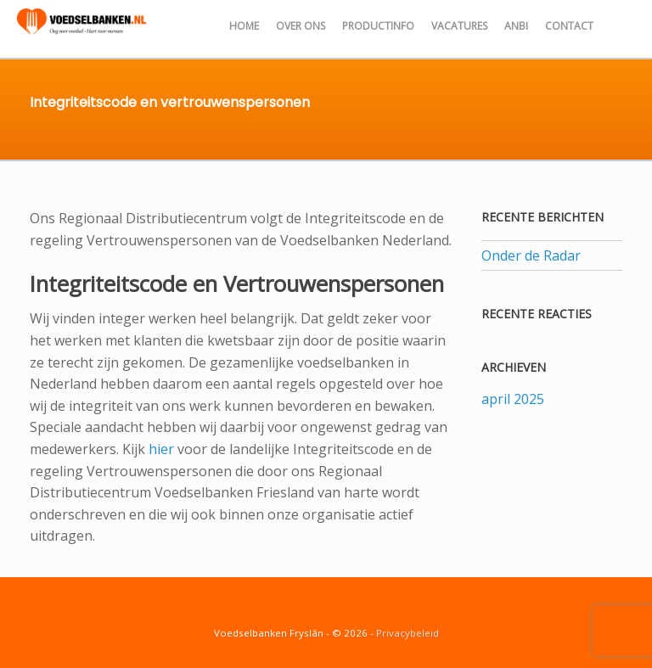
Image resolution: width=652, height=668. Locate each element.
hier (161, 449)
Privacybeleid (407, 632)
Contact (569, 26)
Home (244, 26)
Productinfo (378, 26)
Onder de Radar (531, 255)
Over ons (300, 26)
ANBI (516, 26)
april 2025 (512, 399)
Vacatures (459, 26)
